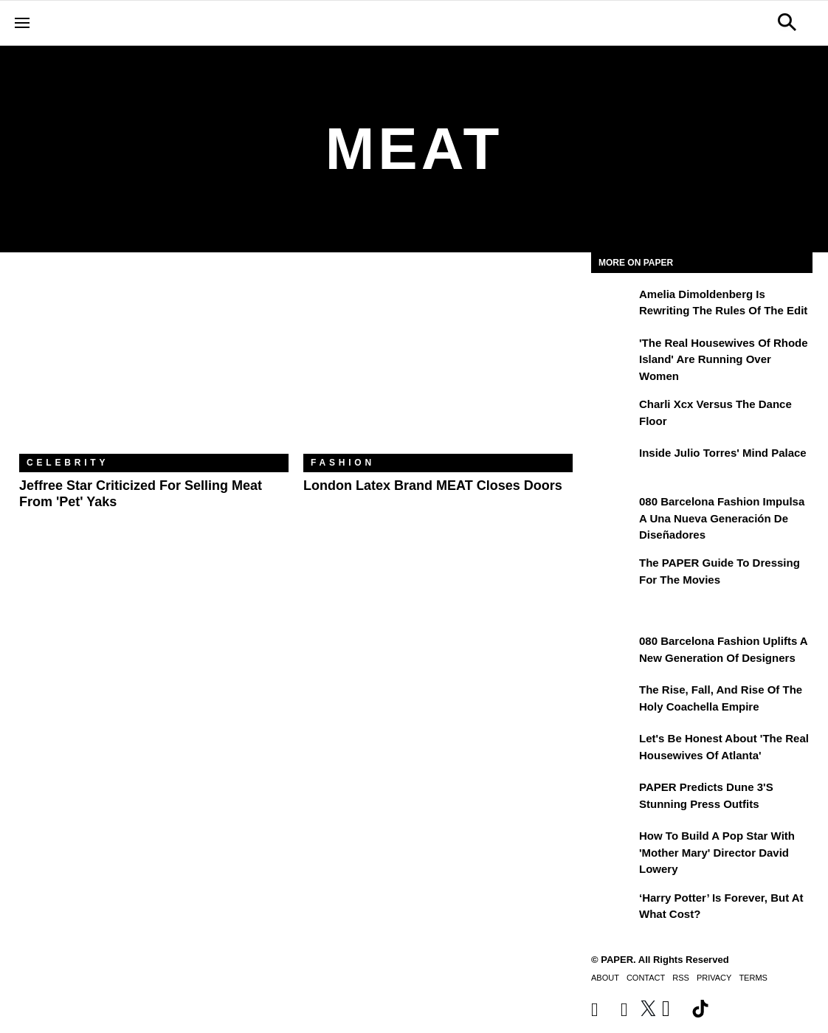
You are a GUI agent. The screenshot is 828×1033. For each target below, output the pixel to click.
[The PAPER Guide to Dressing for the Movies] (613, 573)
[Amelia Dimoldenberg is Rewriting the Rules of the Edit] (613, 304)
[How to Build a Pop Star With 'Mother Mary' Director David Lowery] (613, 846)
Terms (753, 977)
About (605, 977)
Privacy (714, 977)
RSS (680, 977)
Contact (646, 977)
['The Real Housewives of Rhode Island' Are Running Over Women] (613, 353)
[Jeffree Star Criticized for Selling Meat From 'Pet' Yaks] (154, 364)
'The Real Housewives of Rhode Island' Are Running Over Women (723, 359)
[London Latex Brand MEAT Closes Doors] (438, 364)
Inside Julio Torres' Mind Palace (723, 452)
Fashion (343, 462)
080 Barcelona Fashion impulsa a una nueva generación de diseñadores (721, 518)
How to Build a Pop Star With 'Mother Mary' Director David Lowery (717, 852)
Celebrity (67, 462)
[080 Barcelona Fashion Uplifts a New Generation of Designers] (613, 651)
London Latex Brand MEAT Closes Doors (432, 485)
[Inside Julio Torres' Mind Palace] (613, 463)
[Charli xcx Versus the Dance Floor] (613, 414)
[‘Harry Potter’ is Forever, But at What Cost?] (613, 908)
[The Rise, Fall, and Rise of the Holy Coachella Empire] (613, 700)
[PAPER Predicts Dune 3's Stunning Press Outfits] (613, 797)
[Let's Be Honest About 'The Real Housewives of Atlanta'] (613, 748)
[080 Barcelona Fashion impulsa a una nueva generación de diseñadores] (613, 512)
